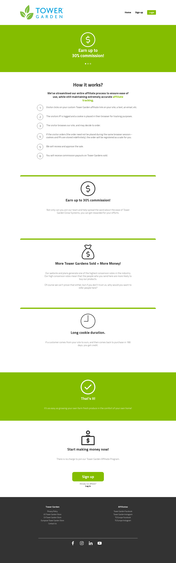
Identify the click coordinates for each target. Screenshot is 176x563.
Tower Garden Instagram (123, 514)
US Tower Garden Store (52, 514)
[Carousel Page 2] (88, 63)
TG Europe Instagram (123, 520)
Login (151, 12)
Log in (88, 486)
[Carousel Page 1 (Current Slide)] (85, 63)
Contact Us (52, 523)
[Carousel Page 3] (90, 63)
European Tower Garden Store (52, 520)
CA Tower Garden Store (52, 517)
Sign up (139, 12)
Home (128, 12)
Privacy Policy (52, 511)
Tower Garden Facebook (123, 511)
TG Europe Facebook (123, 517)
